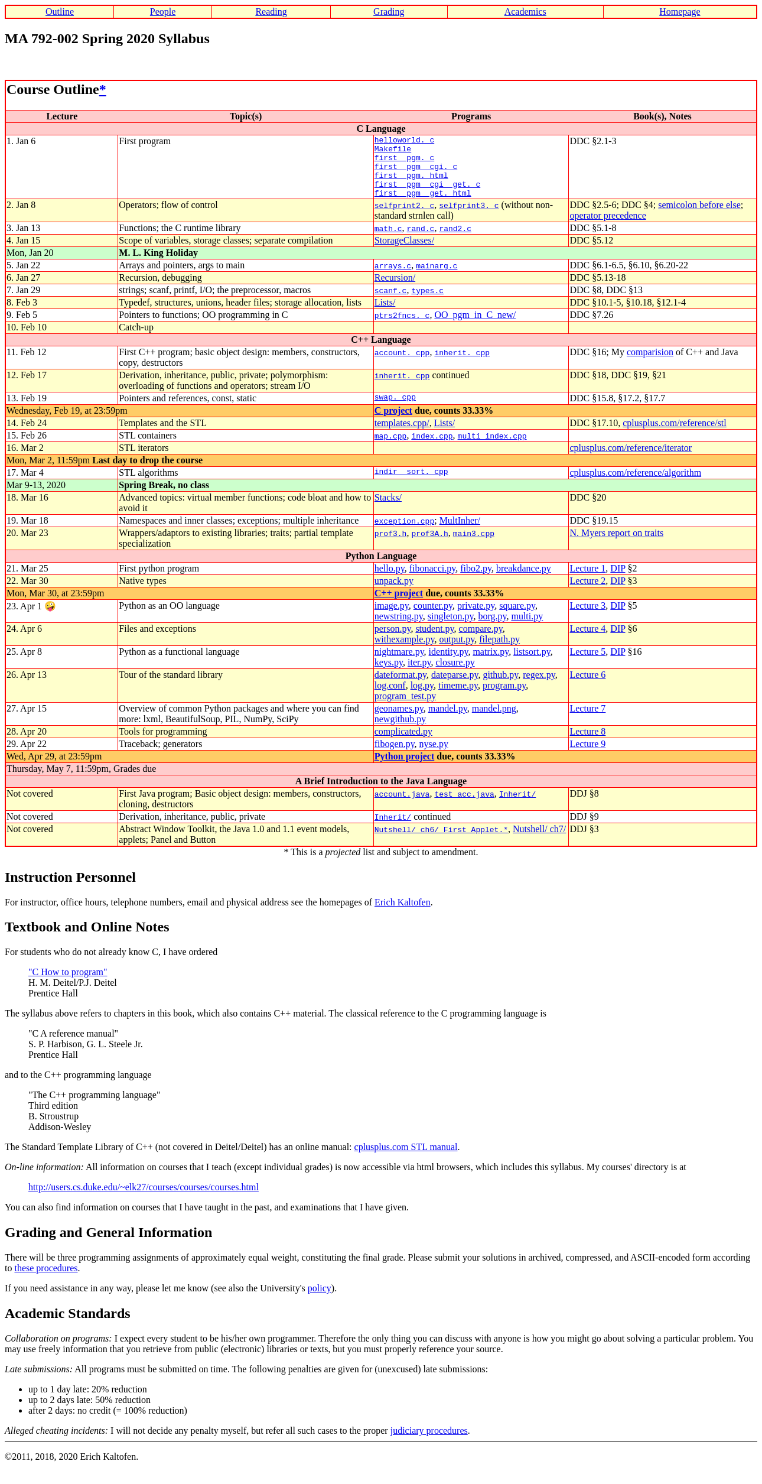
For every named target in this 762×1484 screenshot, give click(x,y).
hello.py (390, 581)
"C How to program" (68, 984)
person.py (393, 641)
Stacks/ (388, 510)
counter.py (432, 618)
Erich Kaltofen (403, 915)
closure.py (454, 675)
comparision (650, 364)
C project (393, 423)
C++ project (399, 605)
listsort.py (532, 664)
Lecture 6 (587, 687)
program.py (504, 698)
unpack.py (394, 593)
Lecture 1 (587, 581)
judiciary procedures (429, 1443)
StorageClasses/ (404, 253)
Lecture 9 (587, 756)
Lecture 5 (587, 664)
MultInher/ (459, 533)
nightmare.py (399, 664)
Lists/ (385, 315)
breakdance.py (523, 581)
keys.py (389, 675)
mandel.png (494, 721)
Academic (34, 1325)
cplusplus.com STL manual (406, 1159)
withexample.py (405, 652)
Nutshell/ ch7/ (539, 841)
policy (319, 1300)
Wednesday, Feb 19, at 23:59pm (67, 423)
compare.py (481, 641)
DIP (617, 581)
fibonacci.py (432, 581)
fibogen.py (395, 756)
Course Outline (52, 89)
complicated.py (403, 744)
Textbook (33, 939)
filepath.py (499, 652)
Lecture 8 (587, 744)
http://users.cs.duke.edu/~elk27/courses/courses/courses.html (143, 1199)
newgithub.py (400, 731)
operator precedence (607, 228)
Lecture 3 (587, 618)
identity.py (448, 664)
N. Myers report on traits (616, 545)
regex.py (539, 687)
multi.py (527, 629)
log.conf (390, 698)
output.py (456, 652)
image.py (392, 618)
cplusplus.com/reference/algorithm (635, 485)
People (163, 12)
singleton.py (451, 629)
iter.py (419, 675)
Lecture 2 (587, 593)
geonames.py (399, 721)
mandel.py (447, 721)
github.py (500, 687)
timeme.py (458, 698)
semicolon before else (699, 217)
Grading (388, 12)
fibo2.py (475, 581)
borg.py (492, 629)
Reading (270, 12)
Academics (525, 12)
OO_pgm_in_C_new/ (475, 327)
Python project (404, 769)
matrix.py (491, 664)
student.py (434, 641)
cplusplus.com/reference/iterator (630, 460)
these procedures (45, 1280)
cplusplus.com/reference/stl (675, 435)
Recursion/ (395, 290)
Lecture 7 (587, 721)
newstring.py (399, 629)
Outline (59, 12)
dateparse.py (454, 687)
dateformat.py (400, 687)
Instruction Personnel (70, 889)
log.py (422, 698)
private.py (475, 618)
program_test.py (405, 708)
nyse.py (433, 756)
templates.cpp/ (402, 435)
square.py (517, 618)
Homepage (679, 12)
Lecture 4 (587, 641)
